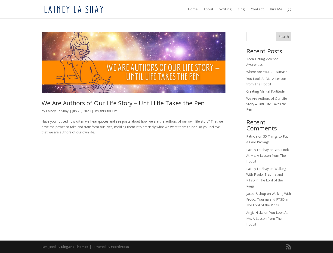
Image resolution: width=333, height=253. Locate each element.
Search (284, 36)
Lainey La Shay (57, 111)
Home (192, 9)
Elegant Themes (75, 246)
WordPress (120, 246)
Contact (257, 9)
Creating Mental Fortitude (265, 91)
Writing (225, 9)
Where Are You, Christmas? (266, 71)
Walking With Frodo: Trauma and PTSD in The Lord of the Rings (268, 199)
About (208, 9)
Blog (241, 9)
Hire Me (276, 9)
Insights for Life (106, 111)
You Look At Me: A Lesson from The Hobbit (267, 155)
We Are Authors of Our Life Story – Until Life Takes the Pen (123, 103)
